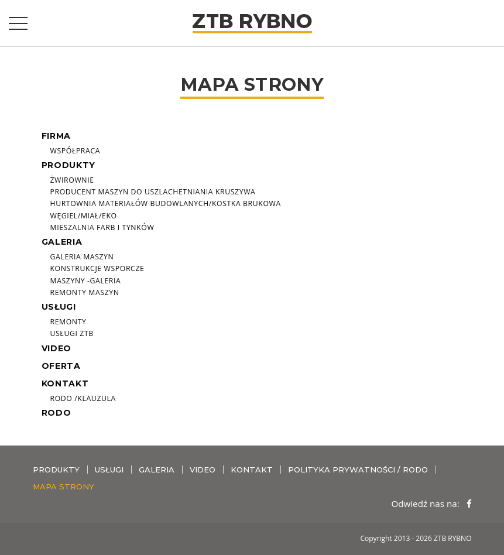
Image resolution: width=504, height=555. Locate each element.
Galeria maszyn (82, 257)
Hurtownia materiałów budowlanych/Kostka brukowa (165, 203)
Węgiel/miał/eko (83, 216)
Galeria (62, 242)
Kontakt (65, 383)
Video (57, 348)
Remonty (68, 322)
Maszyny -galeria (85, 281)
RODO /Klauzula (83, 398)
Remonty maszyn (84, 292)
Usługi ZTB (72, 333)
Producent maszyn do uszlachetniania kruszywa (153, 192)
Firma (56, 136)
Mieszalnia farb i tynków (102, 227)
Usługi (59, 307)
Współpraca (75, 151)
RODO (56, 412)
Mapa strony (63, 486)
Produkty (69, 165)
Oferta (61, 366)
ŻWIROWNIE (72, 180)
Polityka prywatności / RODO (358, 469)
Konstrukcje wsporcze (97, 268)
